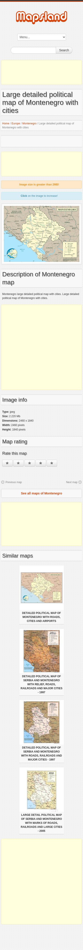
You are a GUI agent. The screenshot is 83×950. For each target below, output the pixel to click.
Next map (71, 482)
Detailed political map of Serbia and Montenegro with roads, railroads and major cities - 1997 (41, 753)
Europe (16, 123)
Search (64, 50)
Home (5, 123)
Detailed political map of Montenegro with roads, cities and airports (41, 617)
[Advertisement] (41, 72)
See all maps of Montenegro (41, 493)
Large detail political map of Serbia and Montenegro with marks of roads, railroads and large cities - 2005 (41, 822)
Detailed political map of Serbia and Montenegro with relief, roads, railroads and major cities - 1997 (41, 684)
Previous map (14, 482)
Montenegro (29, 123)
